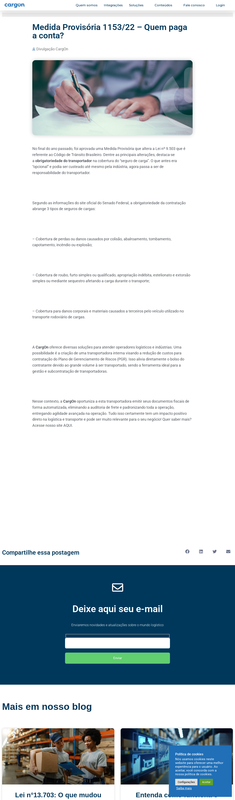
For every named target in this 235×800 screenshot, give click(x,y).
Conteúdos (165, 5)
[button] (187, 551)
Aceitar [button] (206, 782)
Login (222, 5)
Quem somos (87, 5)
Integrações (113, 5)
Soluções (138, 5)
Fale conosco (195, 5)
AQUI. (68, 425)
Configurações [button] (186, 782)
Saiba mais (184, 788)
